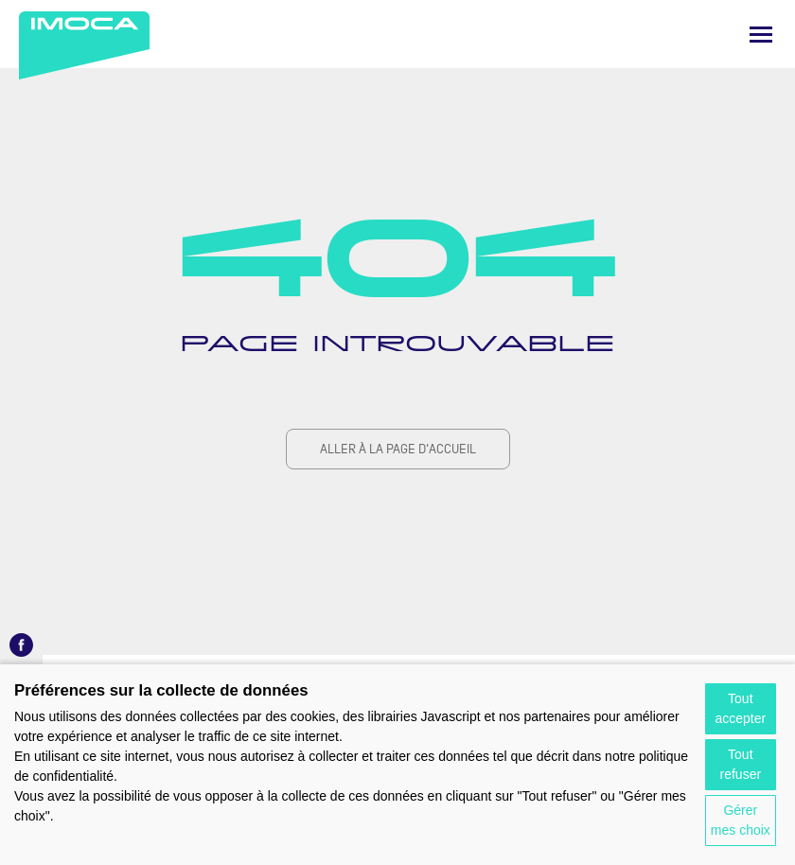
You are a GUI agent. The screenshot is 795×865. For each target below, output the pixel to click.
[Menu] (761, 34)
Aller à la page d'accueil (398, 449)
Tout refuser (741, 764)
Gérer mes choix (740, 820)
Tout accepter (740, 708)
